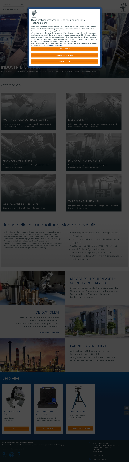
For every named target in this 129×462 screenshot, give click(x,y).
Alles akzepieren (64, 49)
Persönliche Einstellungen (64, 55)
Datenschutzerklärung (54, 45)
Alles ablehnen (64, 61)
